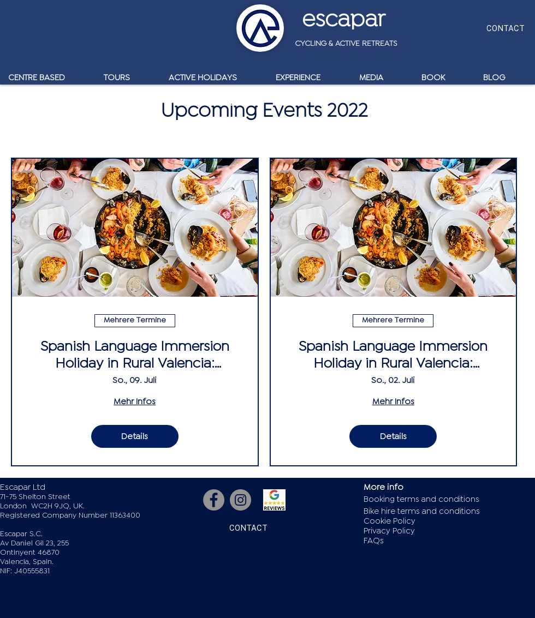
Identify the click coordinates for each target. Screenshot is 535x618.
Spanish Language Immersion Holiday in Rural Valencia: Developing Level (134, 355)
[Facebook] (213, 500)
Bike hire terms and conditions (422, 511)
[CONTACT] (505, 28)
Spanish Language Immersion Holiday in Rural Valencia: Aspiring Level (393, 355)
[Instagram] (240, 500)
